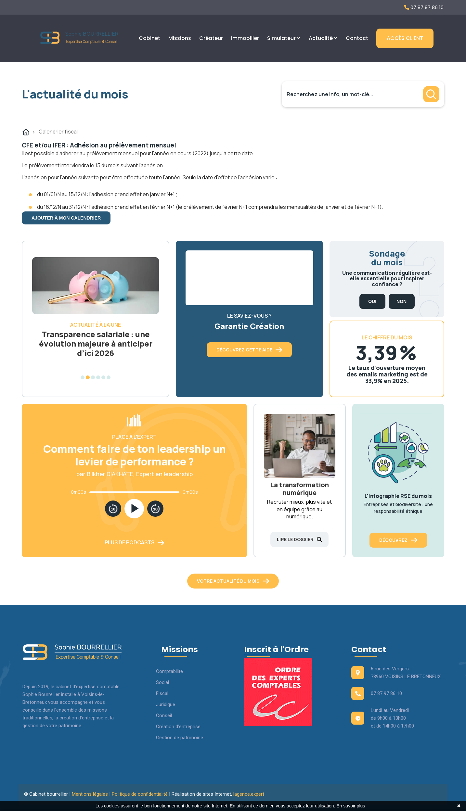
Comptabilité (169, 671)
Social (162, 682)
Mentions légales (90, 794)
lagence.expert (248, 794)
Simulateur (281, 38)
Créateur (211, 38)
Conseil (164, 715)
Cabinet (149, 38)
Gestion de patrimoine (179, 738)
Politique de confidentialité (140, 794)
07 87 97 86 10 (424, 7)
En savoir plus (350, 805)
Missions (179, 38)
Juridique (165, 704)
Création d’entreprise (178, 726)
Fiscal (162, 693)
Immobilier (245, 38)
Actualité (321, 38)
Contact (357, 38)
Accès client (405, 38)
